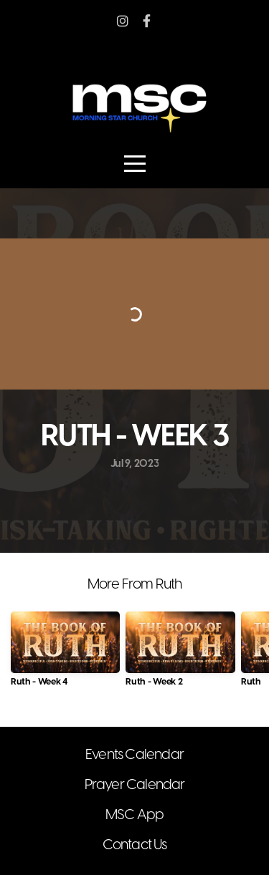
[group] (65, 654)
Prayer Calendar (135, 785)
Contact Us (135, 845)
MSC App (134, 815)
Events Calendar (134, 755)
